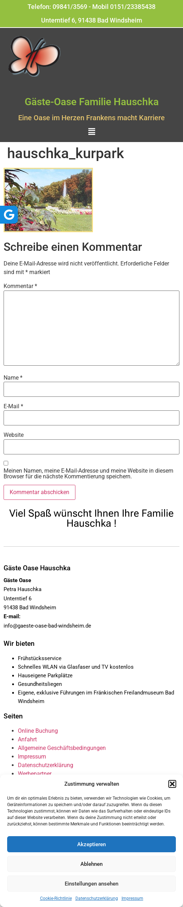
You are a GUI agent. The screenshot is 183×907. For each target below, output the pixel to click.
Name (13, 378)
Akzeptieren (91, 844)
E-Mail (13, 406)
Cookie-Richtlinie (56, 898)
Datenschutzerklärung (96, 898)
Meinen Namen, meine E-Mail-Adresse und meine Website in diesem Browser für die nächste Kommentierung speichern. (88, 473)
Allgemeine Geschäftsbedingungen (62, 748)
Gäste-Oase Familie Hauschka (92, 102)
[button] (172, 783)
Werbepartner (34, 773)
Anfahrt (27, 739)
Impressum (132, 898)
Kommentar (20, 286)
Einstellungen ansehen (91, 884)
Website (14, 435)
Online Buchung (38, 730)
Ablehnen (91, 864)
